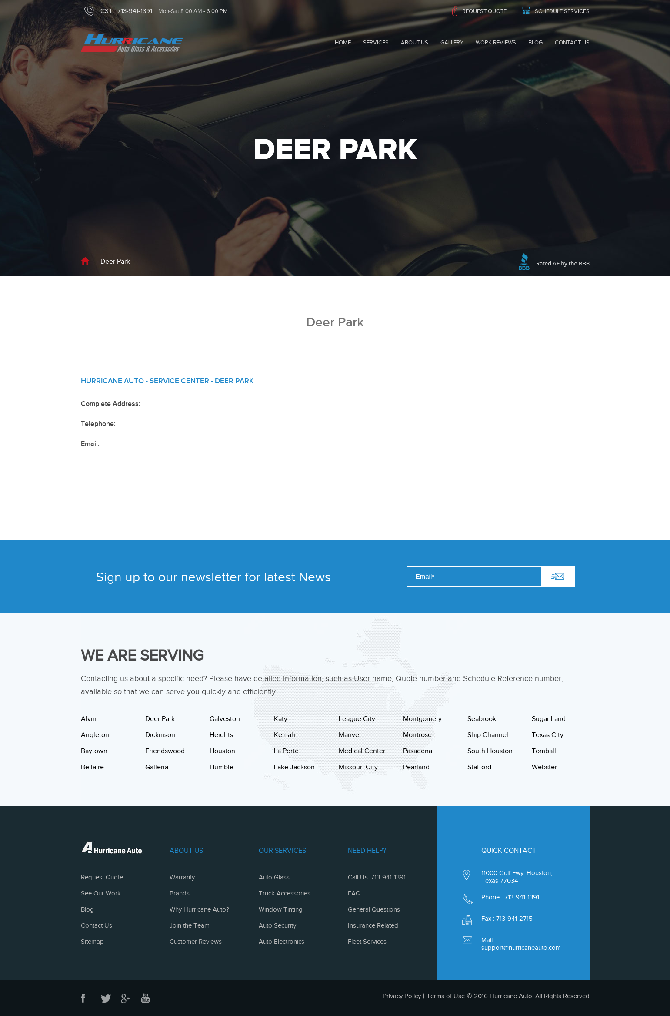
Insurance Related (373, 925)
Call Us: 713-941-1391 (377, 877)
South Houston (490, 751)
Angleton (95, 735)
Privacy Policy (402, 996)
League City (357, 719)
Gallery (451, 42)
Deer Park (160, 719)
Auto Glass (274, 877)
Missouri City (358, 767)
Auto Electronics (281, 941)
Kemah (284, 735)
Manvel (350, 735)
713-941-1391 (134, 10)
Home (343, 42)
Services (376, 42)
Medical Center (362, 751)
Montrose (417, 735)
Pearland (416, 767)
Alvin (89, 719)
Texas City (547, 735)
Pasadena (417, 751)
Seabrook (481, 719)
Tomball (544, 751)
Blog (535, 42)
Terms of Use (446, 996)
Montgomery (422, 719)
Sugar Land (549, 719)
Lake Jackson (294, 767)
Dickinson (160, 735)
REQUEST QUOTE (484, 11)
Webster (544, 767)
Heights (221, 735)
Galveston (225, 719)
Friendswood (165, 751)
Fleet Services (367, 941)
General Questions (374, 909)
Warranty (182, 877)
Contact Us (572, 42)
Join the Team (190, 925)
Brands (180, 893)
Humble (221, 767)
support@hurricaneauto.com (521, 947)
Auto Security (277, 925)
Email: (90, 444)
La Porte (286, 751)
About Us (414, 42)
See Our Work (101, 893)
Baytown (94, 751)
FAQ (354, 893)
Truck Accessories (284, 893)
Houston (222, 751)
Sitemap (92, 941)
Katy (280, 719)
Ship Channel (487, 735)
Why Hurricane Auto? (199, 909)
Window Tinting (281, 909)
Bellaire (92, 767)
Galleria (156, 767)
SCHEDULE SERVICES (562, 11)
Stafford (479, 767)
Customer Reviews (196, 941)
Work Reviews (496, 42)
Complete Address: (110, 404)
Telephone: (98, 424)
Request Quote (102, 877)
